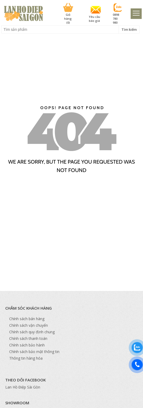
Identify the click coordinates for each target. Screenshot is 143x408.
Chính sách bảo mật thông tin (34, 351)
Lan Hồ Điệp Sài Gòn (22, 387)
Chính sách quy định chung (32, 331)
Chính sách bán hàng (26, 318)
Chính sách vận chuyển (28, 325)
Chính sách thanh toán (28, 338)
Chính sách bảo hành (27, 344)
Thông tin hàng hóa (26, 358)
